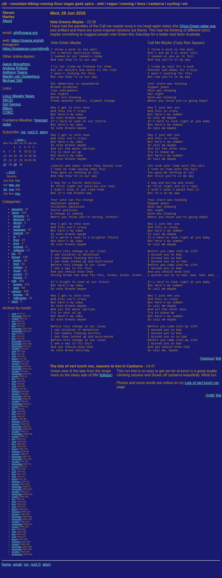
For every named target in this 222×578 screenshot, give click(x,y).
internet (18, 233)
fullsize (105, 436)
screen (17, 274)
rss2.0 (33, 132)
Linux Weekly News (18, 96)
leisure (16, 257)
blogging (18, 216)
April (14, 356)
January (15, 363)
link (218, 419)
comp (15, 212)
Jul (5, 189)
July (13, 321)
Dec (18, 193)
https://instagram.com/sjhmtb (26, 49)
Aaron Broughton (16, 64)
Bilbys (7, 108)
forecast (40, 120)
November (17, 328)
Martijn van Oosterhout (21, 76)
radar (7, 124)
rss (23, 132)
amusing (17, 209)
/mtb (210, 456)
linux (16, 240)
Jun (17, 185)
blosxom (18, 219)
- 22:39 (73, 22)
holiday (18, 267)
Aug (11, 189)
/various (207, 419)
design (17, 222)
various (16, 291)
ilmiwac (18, 294)
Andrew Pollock (15, 68)
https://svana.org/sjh (27, 40)
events (17, 284)
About (7, 21)
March (15, 358)
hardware (19, 229)
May (11, 185)
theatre (17, 277)
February (16, 361)
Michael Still (12, 81)
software (18, 250)
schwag (18, 246)
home (6, 564)
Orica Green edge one (198, 26)
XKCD (8, 100)
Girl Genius (12, 104)
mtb (14, 281)
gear (16, 287)
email (16, 226)
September (17, 331)
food (16, 264)
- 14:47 (102, 427)
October (15, 348)
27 (4, 164)
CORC (8, 112)
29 (15, 164)
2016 (12, 172)
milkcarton (19, 298)
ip (14, 236)
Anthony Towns (15, 72)
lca (13, 253)
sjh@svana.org (25, 33)
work (15, 301)
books (17, 260)
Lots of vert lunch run (202, 444)
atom (44, 132)
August (15, 318)
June (20, 139)
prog (16, 243)
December (17, 316)
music (17, 270)
